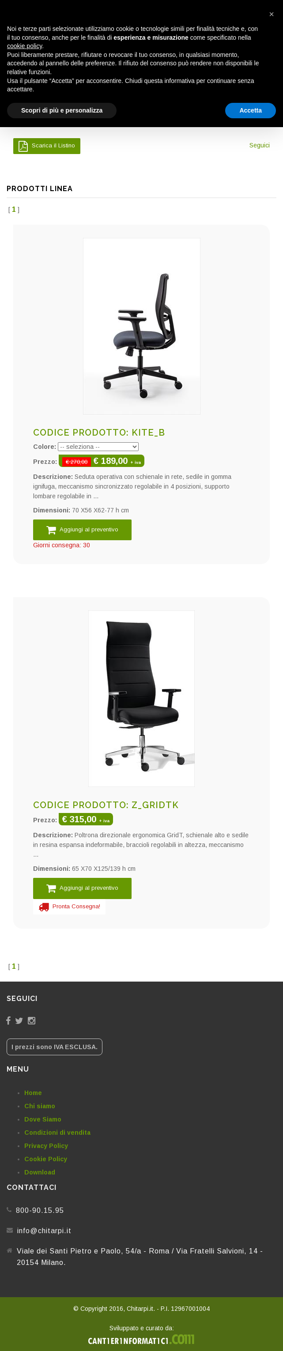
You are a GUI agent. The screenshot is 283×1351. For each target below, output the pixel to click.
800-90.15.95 (40, 1210)
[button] (271, 14)
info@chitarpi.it (44, 1230)
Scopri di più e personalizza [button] (61, 110)
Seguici (259, 145)
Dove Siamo (42, 1119)
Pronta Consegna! (69, 907)
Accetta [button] (250, 110)
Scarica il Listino (47, 146)
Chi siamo (39, 1106)
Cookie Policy (45, 1159)
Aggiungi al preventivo (82, 530)
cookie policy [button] (24, 45)
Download (39, 1172)
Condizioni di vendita (57, 1132)
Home (33, 1092)
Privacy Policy (46, 1145)
